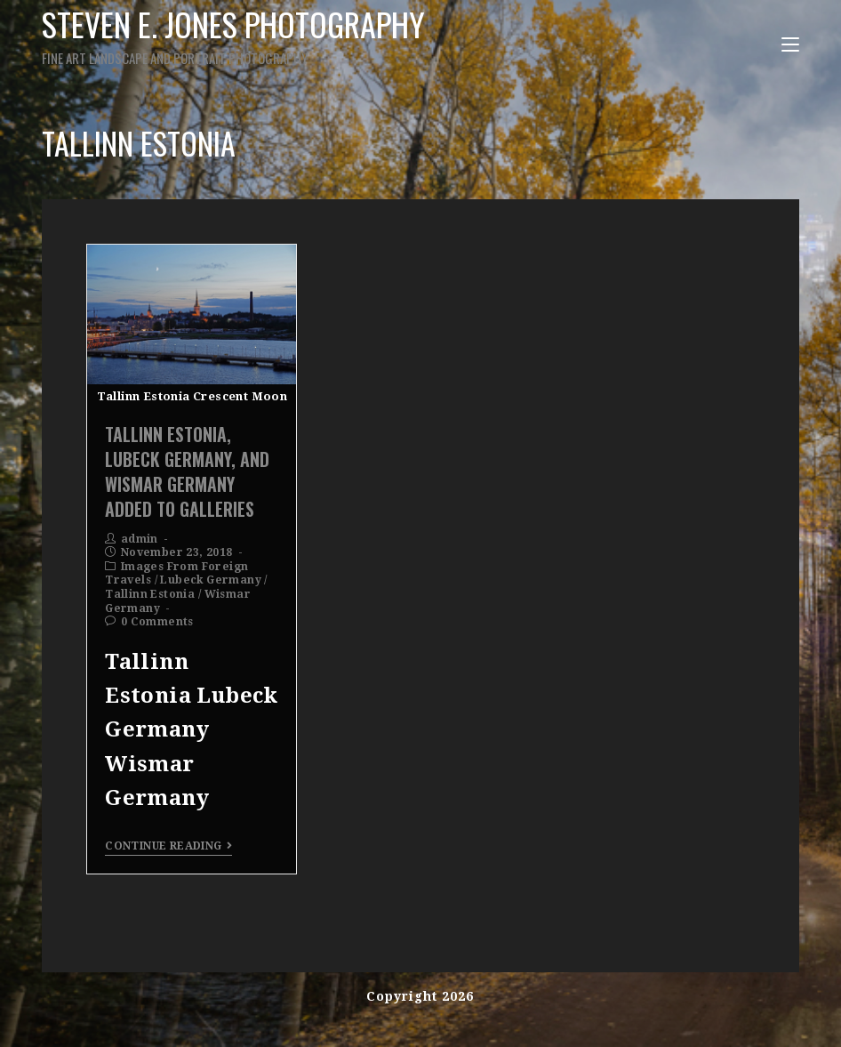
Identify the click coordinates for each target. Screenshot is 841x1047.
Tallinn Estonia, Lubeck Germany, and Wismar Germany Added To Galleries (187, 472)
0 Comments (157, 622)
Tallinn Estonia (150, 594)
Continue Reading (168, 846)
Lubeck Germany (210, 580)
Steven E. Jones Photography (263, 34)
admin (139, 539)
